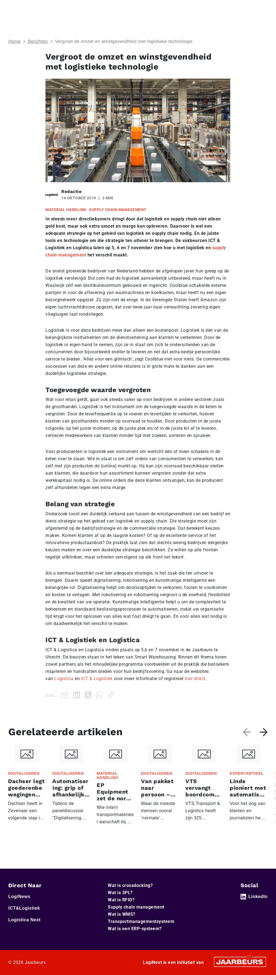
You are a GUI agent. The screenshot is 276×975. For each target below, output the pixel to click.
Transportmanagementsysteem (141, 921)
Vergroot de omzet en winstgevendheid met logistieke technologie (124, 41)
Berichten (38, 41)
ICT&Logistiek (24, 908)
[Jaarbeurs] (240, 961)
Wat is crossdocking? (130, 885)
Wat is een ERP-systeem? (135, 928)
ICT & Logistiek (97, 678)
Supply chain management (136, 907)
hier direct (195, 678)
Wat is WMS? (122, 914)
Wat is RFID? (121, 899)
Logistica (64, 678)
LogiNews (19, 896)
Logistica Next (24, 919)
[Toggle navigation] (262, 8)
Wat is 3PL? (120, 892)
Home (14, 41)
